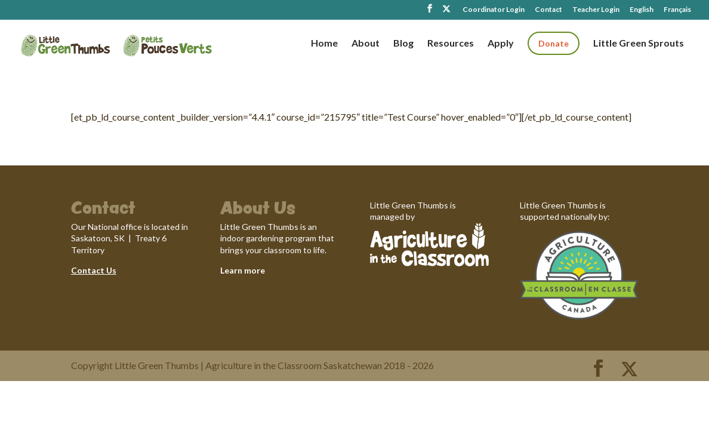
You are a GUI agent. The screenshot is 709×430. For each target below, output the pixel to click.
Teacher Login (595, 10)
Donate (553, 43)
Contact (548, 10)
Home (324, 43)
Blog (403, 43)
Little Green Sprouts (638, 43)
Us (110, 270)
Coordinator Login (494, 10)
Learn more (242, 270)
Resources (450, 43)
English (641, 10)
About (366, 43)
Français (677, 10)
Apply (501, 43)
